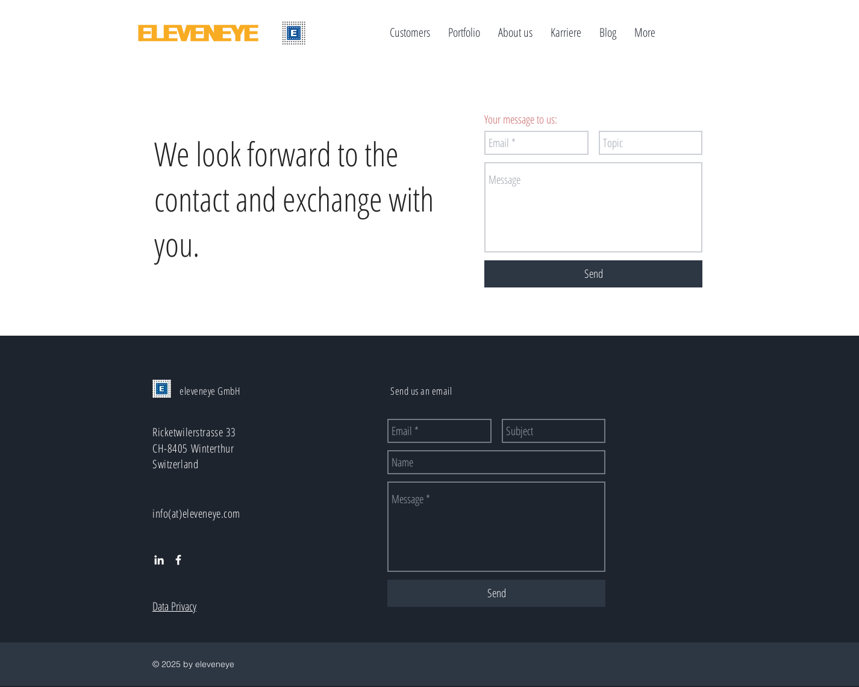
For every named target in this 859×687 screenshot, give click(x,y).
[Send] (593, 273)
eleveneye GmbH (210, 391)
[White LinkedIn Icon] (159, 559)
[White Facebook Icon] (178, 559)
